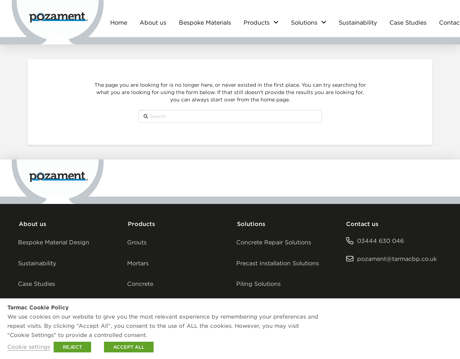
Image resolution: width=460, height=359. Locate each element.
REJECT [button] (72, 347)
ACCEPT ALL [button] (128, 347)
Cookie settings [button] (28, 346)
